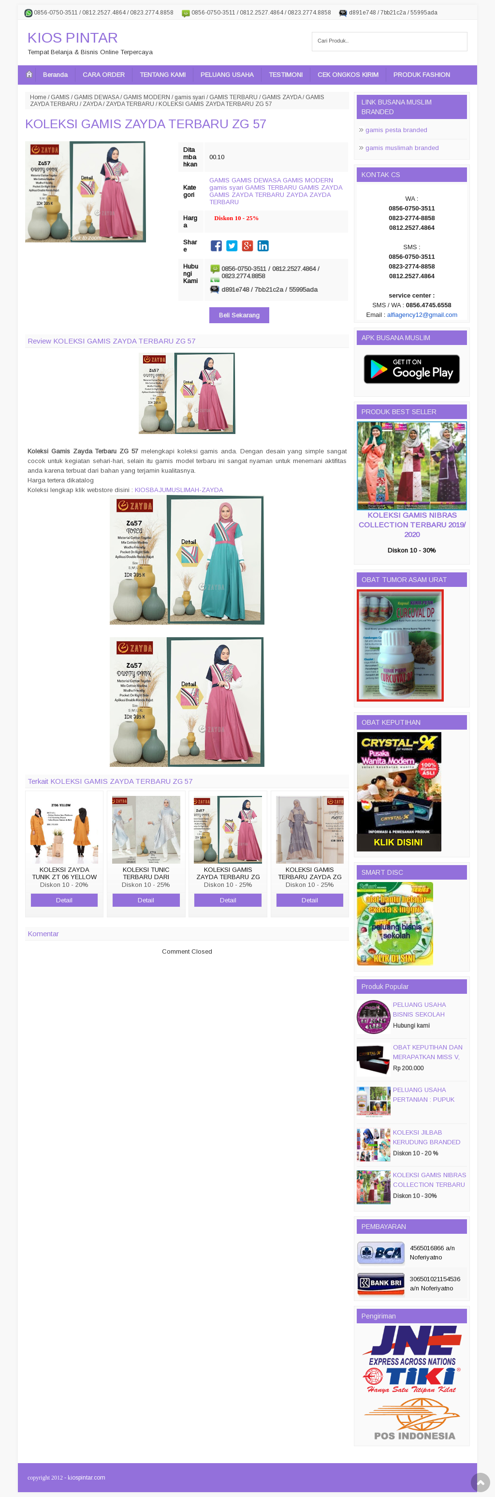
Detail (64, 900)
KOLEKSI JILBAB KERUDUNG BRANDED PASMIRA (427, 1142)
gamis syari (190, 97)
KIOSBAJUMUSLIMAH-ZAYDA (179, 490)
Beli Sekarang (239, 315)
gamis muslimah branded (402, 147)
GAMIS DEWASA (96, 97)
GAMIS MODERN (146, 97)
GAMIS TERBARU (233, 97)
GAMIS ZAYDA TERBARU (246, 194)
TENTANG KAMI (163, 74)
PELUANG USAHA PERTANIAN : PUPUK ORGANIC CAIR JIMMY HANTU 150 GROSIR (427, 1104)
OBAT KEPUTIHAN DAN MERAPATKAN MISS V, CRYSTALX (428, 1057)
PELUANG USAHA (227, 74)
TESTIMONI (286, 74)
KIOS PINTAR (73, 37)
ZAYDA (92, 104)
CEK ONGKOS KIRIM (348, 74)
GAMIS (60, 97)
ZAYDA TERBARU (130, 104)
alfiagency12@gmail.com (422, 314)
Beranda (55, 74)
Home (38, 97)
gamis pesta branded (396, 130)
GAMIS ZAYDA (281, 97)
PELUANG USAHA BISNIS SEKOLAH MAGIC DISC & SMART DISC (427, 1019)
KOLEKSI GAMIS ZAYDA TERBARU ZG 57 (145, 124)
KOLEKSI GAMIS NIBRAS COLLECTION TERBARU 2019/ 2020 (412, 525)
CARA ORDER (104, 74)
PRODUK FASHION (421, 74)
